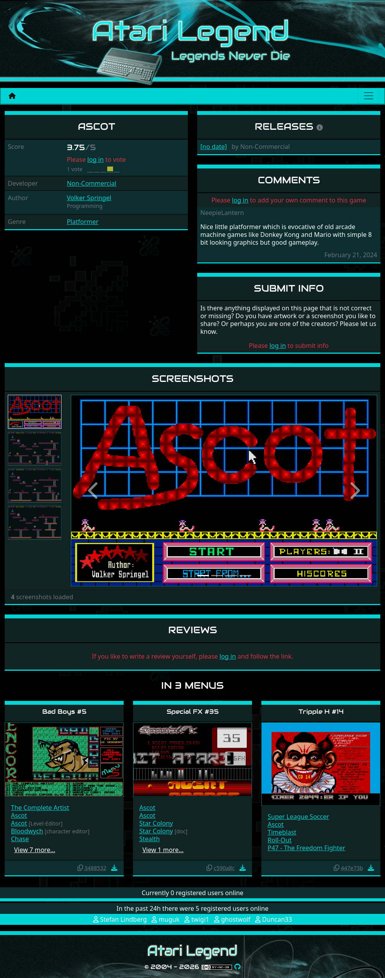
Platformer (83, 221)
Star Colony (156, 823)
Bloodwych (27, 831)
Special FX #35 (193, 712)
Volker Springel (89, 197)
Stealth (149, 839)
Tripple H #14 (321, 712)
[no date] (213, 146)
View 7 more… (34, 849)
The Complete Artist (40, 807)
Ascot (19, 815)
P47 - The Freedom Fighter (306, 848)
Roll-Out (279, 840)
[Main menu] (369, 96)
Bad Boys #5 (64, 712)
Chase (20, 839)
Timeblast (282, 832)
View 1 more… (163, 849)
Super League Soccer (298, 816)
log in (95, 159)
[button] (94, 490)
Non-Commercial (92, 183)
